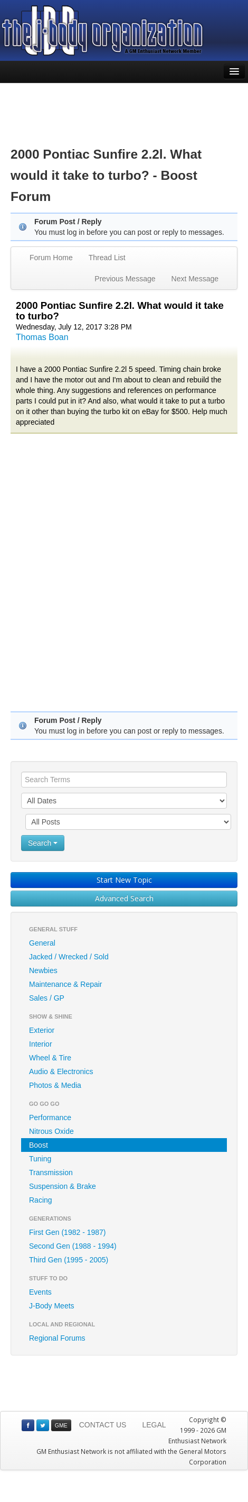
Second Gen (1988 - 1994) (73, 1246)
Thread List (107, 257)
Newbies (43, 970)
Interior (40, 1044)
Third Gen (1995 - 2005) (68, 1260)
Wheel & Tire (50, 1058)
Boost (38, 1145)
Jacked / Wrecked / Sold (69, 957)
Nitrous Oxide (51, 1131)
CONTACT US (103, 1425)
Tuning (40, 1159)
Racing (40, 1200)
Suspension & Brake (62, 1186)
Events (40, 1292)
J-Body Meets (51, 1306)
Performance (50, 1117)
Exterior (41, 1030)
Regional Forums (57, 1338)
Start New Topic (124, 880)
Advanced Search (124, 898)
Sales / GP (46, 998)
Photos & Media (55, 1085)
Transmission (51, 1172)
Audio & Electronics (61, 1071)
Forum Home (51, 257)
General (42, 943)
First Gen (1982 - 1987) (67, 1232)
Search (43, 843)
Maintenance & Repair (65, 984)
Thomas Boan (42, 337)
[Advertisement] (124, 107)
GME (61, 1425)
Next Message (194, 278)
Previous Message (124, 278)
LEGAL (154, 1425)
